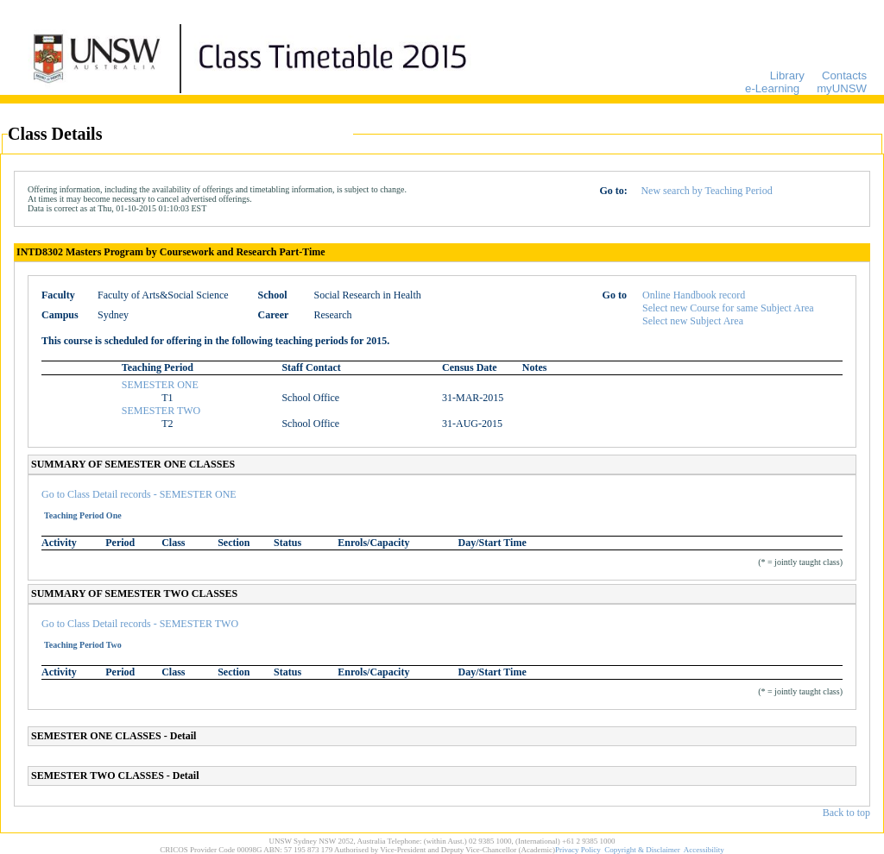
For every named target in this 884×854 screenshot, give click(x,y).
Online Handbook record (693, 295)
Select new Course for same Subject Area (728, 308)
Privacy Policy (578, 849)
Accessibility (704, 849)
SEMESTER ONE (160, 385)
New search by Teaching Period (706, 191)
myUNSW (842, 88)
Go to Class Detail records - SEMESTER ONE (139, 494)
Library (787, 75)
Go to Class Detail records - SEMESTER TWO (139, 624)
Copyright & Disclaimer (642, 849)
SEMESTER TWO (161, 411)
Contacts (844, 75)
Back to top (846, 813)
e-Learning (772, 88)
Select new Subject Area (692, 321)
